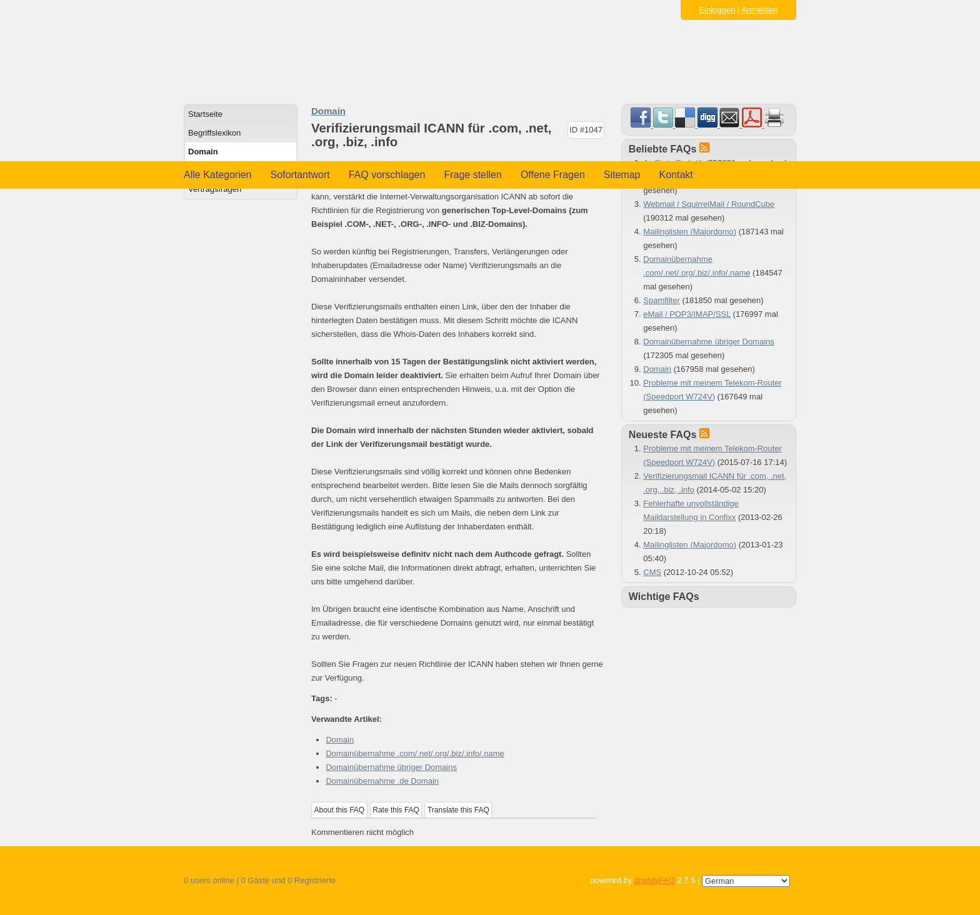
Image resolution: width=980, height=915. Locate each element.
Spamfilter (661, 300)
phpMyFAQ (654, 880)
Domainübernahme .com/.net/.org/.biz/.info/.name (415, 753)
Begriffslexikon (214, 133)
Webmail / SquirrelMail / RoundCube (708, 204)
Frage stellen (473, 174)
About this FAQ (339, 810)
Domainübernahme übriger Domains (391, 767)
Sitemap (622, 174)
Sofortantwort (300, 174)
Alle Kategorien (218, 174)
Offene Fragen (553, 174)
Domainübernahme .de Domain (382, 781)
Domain (203, 151)
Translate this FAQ (458, 810)
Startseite (205, 114)
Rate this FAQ (395, 810)
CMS (652, 572)
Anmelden (759, 9)
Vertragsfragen (214, 189)
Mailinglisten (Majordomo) (689, 231)
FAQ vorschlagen (387, 174)
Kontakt (676, 174)
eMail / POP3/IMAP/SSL (687, 314)
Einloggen (717, 9)
